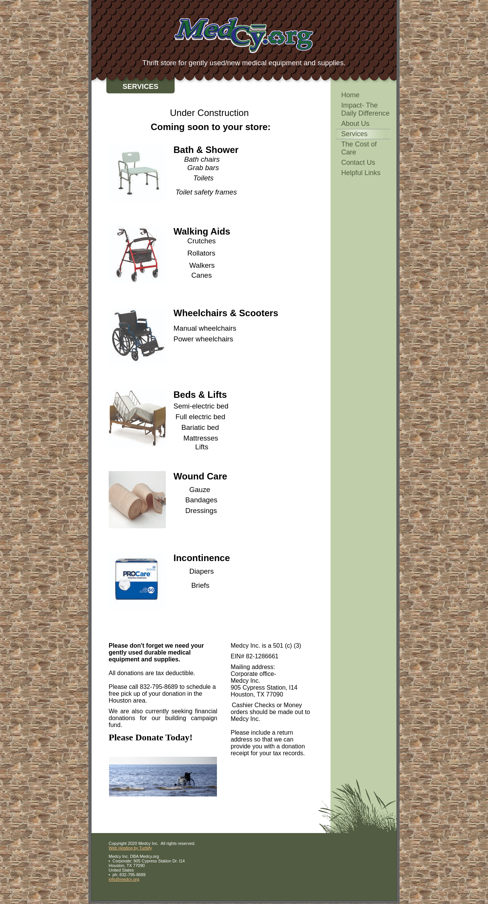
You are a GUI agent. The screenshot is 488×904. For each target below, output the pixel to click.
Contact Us (358, 162)
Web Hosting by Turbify (130, 848)
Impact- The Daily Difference (365, 109)
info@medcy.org (124, 879)
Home (350, 95)
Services (354, 134)
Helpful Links (360, 173)
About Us (355, 123)
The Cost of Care (359, 148)
